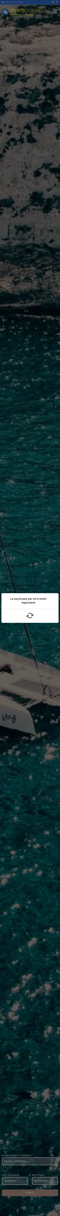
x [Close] (53, 601)
